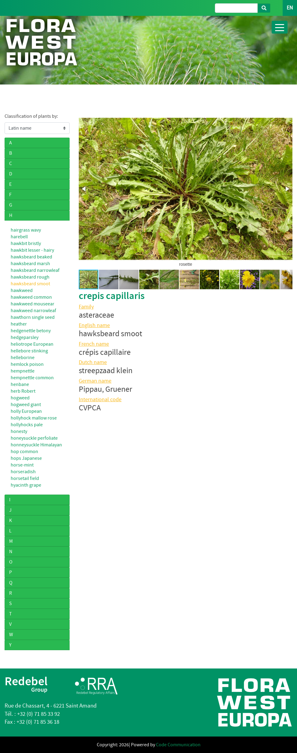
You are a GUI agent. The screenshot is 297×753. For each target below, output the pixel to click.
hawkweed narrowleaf (33, 311)
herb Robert (23, 391)
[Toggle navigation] (280, 27)
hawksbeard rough (30, 277)
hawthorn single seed (33, 317)
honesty (19, 431)
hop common (24, 452)
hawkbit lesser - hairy (32, 250)
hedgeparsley (24, 337)
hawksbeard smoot (30, 284)
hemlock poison (27, 364)
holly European (26, 411)
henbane (20, 384)
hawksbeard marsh (30, 264)
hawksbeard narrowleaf (35, 270)
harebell (19, 237)
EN (290, 7)
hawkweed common (31, 297)
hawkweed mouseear (32, 304)
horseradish (23, 472)
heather (19, 324)
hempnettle (22, 371)
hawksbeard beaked (31, 257)
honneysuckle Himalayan (36, 445)
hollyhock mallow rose (34, 418)
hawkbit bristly (26, 243)
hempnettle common (32, 378)
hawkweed (22, 290)
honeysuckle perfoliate (34, 438)
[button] (84, 189)
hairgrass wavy (26, 230)
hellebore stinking (29, 351)
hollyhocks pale (27, 425)
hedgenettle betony (31, 331)
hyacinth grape (26, 485)
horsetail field (25, 478)
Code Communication (178, 745)
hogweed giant (26, 405)
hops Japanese (26, 458)
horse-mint (22, 465)
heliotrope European (32, 344)
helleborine (22, 358)
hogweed (20, 398)
